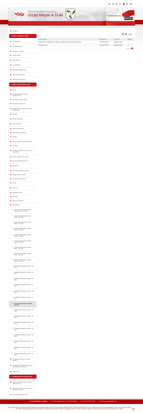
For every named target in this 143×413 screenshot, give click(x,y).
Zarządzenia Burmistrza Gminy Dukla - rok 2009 (22, 247)
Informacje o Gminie (18, 51)
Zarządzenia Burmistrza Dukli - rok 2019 (23, 310)
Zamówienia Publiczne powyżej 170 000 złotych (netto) (22, 389)
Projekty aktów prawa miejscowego (22, 141)
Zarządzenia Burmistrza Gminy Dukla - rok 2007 (22, 235)
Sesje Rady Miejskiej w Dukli (21, 170)
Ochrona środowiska (18, 128)
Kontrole (15, 114)
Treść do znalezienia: (114, 16)
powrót (128, 48)
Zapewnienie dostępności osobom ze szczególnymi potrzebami (23, 366)
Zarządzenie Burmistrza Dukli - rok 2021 (23, 323)
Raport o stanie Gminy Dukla (21, 156)
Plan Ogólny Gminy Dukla (20, 99)
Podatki (15, 136)
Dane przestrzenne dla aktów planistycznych (20, 94)
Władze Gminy (17, 55)
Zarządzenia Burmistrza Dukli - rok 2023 (23, 335)
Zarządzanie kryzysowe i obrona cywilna (21, 359)
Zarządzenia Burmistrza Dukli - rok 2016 (23, 291)
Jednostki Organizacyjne (19, 69)
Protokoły (15, 145)
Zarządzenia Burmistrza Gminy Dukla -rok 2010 (22, 254)
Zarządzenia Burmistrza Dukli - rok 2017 (23, 298)
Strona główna (17, 41)
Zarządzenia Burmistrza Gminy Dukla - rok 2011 (22, 260)
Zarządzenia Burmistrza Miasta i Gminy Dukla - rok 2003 (23, 210)
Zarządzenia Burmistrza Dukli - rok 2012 (23, 266)
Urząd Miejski (16, 65)
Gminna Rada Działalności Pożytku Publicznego (22, 109)
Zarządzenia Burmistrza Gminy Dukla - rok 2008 (22, 241)
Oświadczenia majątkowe (20, 132)
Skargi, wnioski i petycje (19, 174)
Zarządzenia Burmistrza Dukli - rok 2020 (23, 316)
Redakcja (15, 31)
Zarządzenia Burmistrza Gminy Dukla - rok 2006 (22, 229)
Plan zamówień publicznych (20, 394)
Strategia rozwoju (17, 192)
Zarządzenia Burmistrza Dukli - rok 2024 (23, 341)
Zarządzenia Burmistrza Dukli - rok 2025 (23, 348)
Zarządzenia (16, 204)
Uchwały (15, 196)
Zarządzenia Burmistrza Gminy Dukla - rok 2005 (22, 222)
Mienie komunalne (18, 119)
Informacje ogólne (18, 46)
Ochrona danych (17, 123)
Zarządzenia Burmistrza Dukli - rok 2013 (23, 273)
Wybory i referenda (18, 200)
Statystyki (15, 187)
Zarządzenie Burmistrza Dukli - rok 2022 (23, 329)
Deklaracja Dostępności (19, 79)
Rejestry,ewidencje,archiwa (20, 161)
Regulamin (16, 165)
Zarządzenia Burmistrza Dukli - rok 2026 (23, 354)
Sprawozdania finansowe (19, 178)
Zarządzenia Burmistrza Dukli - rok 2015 (23, 285)
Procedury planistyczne (19, 103)
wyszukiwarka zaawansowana (119, 21)
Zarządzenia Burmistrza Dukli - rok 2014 (23, 279)
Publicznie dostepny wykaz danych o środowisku (23, 151)
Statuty (14, 183)
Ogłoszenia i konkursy (19, 74)
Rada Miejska (16, 60)
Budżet (14, 90)
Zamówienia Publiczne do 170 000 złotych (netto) (22, 382)
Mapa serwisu (16, 371)
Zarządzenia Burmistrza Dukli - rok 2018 (23, 304)
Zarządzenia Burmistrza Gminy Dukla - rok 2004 (22, 216)
